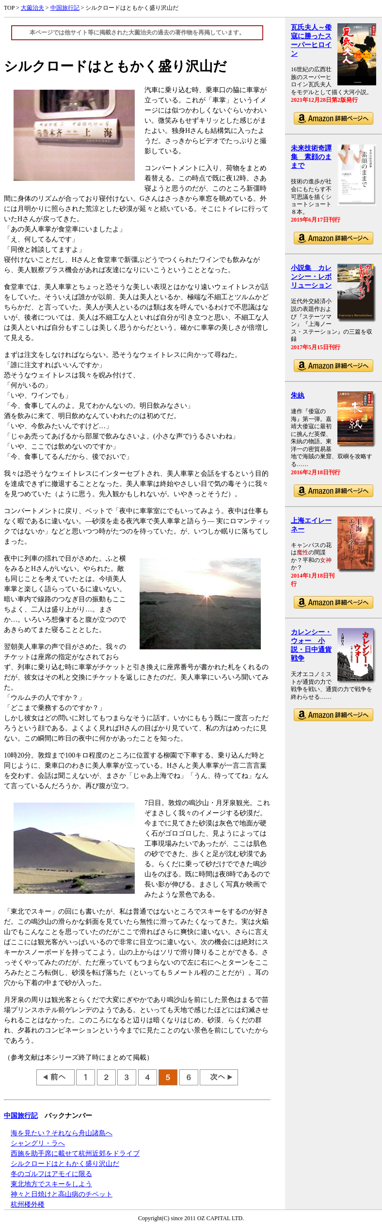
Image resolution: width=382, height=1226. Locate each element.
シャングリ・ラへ (38, 1143)
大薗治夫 (32, 7)
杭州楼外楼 (28, 1204)
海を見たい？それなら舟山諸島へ (61, 1133)
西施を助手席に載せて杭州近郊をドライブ (75, 1153)
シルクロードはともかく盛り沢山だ (65, 1163)
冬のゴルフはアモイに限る (51, 1174)
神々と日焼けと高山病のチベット (61, 1194)
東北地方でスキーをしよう (51, 1184)
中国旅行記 (65, 7)
